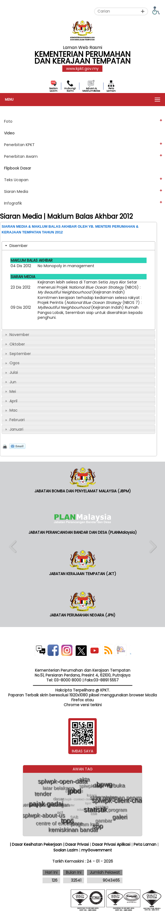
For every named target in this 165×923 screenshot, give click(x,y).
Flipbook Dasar (17, 168)
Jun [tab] (10, 382)
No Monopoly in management (66, 265)
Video (9, 133)
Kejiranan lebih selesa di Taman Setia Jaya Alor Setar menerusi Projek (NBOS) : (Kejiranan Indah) (89, 287)
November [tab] (16, 334)
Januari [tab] (13, 429)
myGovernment (96, 850)
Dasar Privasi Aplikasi (111, 844)
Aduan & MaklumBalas (91, 89)
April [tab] (10, 401)
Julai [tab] (11, 372)
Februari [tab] (14, 419)
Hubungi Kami (70, 89)
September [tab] (17, 353)
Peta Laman (111, 89)
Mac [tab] (11, 410)
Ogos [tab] (12, 363)
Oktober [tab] (14, 344)
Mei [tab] (10, 391)
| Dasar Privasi (76, 844)
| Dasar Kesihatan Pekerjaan (36, 844)
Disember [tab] (16, 245)
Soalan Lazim (53, 89)
